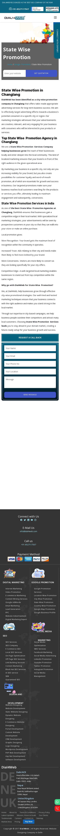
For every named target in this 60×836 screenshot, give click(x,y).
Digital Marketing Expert (16, 619)
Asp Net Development (15, 756)
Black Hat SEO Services (16, 669)
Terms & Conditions (28, 812)
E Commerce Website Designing (15, 724)
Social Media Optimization (40, 644)
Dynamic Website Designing (13, 717)
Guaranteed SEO (13, 679)
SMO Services (40, 649)
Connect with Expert (57, 41)
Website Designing (14, 705)
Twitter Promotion (42, 666)
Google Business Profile (45, 612)
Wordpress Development (17, 749)
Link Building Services (15, 662)
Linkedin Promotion (43, 659)
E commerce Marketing (16, 595)
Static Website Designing (16, 712)
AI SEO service (12, 673)
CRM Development (14, 739)
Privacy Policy (44, 812)
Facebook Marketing (43, 652)
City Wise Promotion (43, 599)
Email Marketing (13, 606)
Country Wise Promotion (45, 606)
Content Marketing (14, 666)
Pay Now (28, 821)
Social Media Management (40, 674)
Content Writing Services (16, 599)
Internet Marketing (14, 589)
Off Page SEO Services (15, 659)
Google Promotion (22, 64)
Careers (18, 818)
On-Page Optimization (15, 656)
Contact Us (29, 818)
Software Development (16, 759)
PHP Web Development (16, 753)
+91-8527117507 (28, 544)
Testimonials (6, 818)
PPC (7, 612)
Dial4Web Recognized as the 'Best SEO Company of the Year (29, 2)
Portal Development (14, 729)
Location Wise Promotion (45, 595)
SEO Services (11, 642)
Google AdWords (13, 602)
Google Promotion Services (42, 590)
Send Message (30, 395)
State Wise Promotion (43, 602)
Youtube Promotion (43, 662)
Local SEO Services (14, 652)
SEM (7, 676)
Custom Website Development (13, 734)
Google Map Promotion (44, 609)
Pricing (17, 821)
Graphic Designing (14, 742)
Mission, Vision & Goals (26, 815)
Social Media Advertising (45, 656)
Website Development (15, 708)
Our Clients (43, 815)
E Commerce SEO (13, 649)
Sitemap (39, 818)
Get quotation (41, 73)
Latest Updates (7, 815)
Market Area (6, 821)
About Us (13, 812)
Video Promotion (13, 592)
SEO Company (12, 645)
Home (9, 64)
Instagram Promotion (43, 669)
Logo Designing (12, 746)
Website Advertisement (16, 616)
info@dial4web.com (28, 531)
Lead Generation (13, 609)
